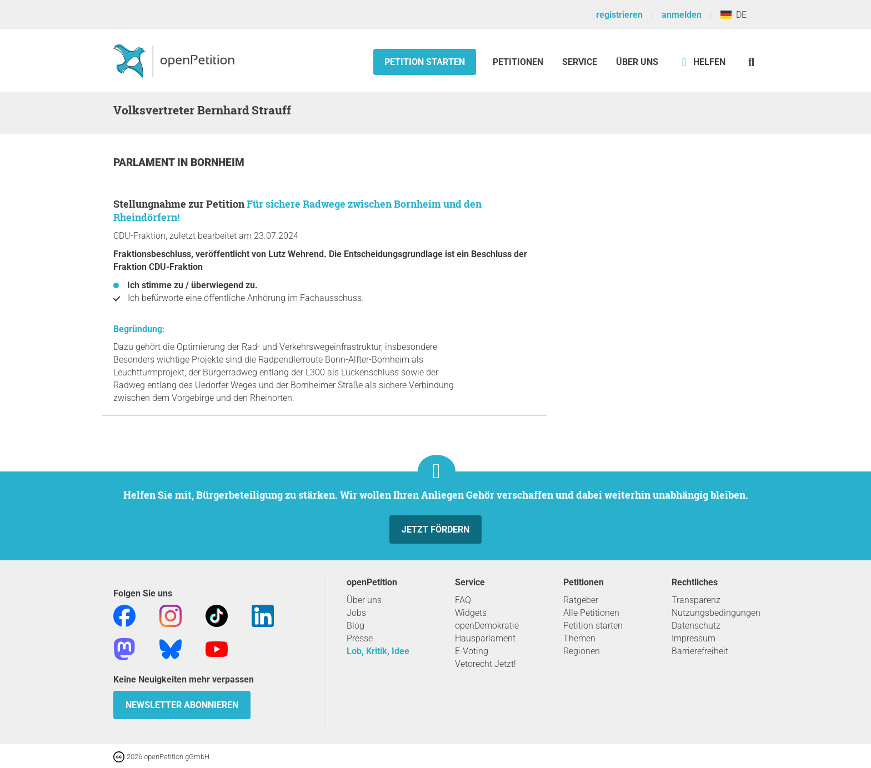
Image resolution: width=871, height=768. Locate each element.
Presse (360, 638)
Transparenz (696, 600)
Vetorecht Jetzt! (485, 664)
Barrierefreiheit (700, 651)
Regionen (581, 651)
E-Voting (471, 651)
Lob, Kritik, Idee (378, 651)
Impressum (693, 638)
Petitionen (519, 62)
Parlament (145, 162)
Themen (579, 638)
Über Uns (637, 62)
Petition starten (424, 62)
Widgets (471, 613)
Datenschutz (696, 625)
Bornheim (217, 162)
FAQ (463, 600)
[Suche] (751, 62)
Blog (355, 625)
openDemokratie (487, 625)
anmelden (682, 14)
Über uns (364, 600)
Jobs (356, 613)
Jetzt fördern (435, 529)
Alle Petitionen (591, 613)
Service (579, 62)
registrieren (619, 14)
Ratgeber (580, 600)
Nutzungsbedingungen (716, 613)
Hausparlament (485, 638)
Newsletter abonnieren (182, 705)
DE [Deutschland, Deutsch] (733, 14)
